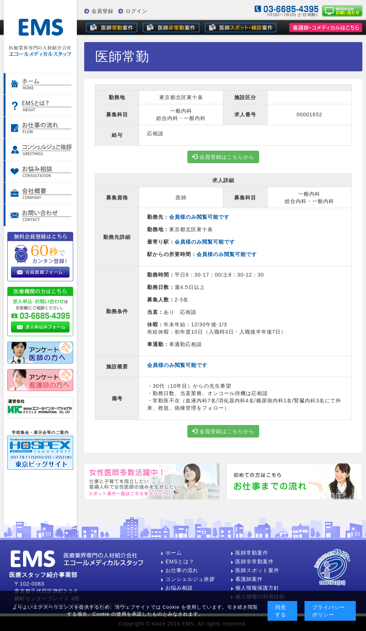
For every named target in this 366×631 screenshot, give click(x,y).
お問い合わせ (40, 215)
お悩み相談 (40, 172)
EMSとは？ (177, 561)
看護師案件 (246, 579)
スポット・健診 (241, 27)
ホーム (40, 84)
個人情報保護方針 (254, 588)
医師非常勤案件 (252, 561)
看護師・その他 (325, 27)
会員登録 (102, 11)
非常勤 (171, 27)
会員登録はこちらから (223, 157)
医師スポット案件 (254, 570)
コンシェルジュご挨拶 (40, 150)
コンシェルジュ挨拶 (187, 579)
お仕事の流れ (40, 128)
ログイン (136, 11)
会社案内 (40, 193)
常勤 (111, 27)
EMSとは (40, 106)
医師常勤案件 (249, 553)
